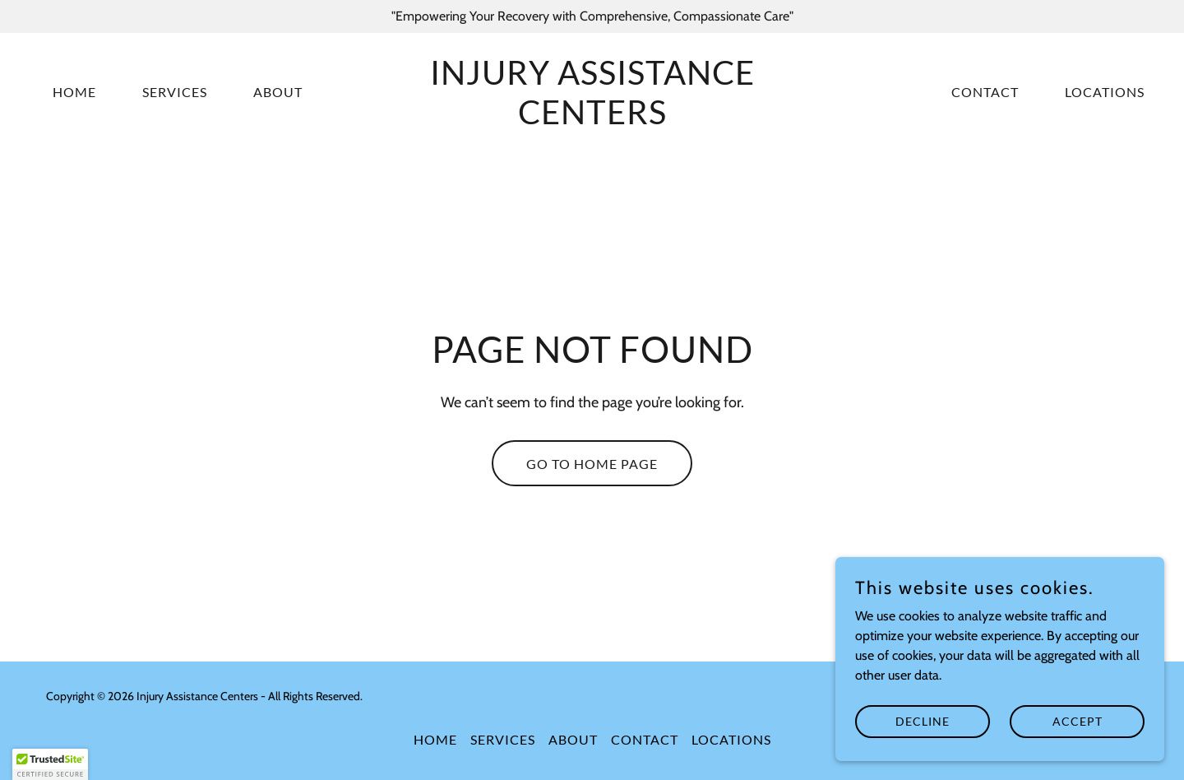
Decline (922, 733)
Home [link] (74, 92)
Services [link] (174, 92)
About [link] (278, 92)
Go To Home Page (592, 463)
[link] (592, 120)
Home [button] (435, 739)
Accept (1077, 733)
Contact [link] (985, 92)
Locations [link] (1105, 92)
